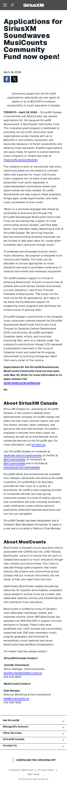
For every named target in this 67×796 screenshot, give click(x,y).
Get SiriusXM (33, 720)
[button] (7, 79)
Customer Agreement (21, 770)
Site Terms (33, 774)
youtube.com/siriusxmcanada (22, 467)
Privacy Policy (46, 770)
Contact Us (33, 745)
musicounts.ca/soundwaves (21, 159)
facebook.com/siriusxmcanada (22, 455)
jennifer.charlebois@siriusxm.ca (23, 673)
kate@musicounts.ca (16, 698)
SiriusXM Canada (33, 739)
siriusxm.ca (38, 444)
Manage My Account (33, 727)
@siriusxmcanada (14, 459)
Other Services (33, 733)
